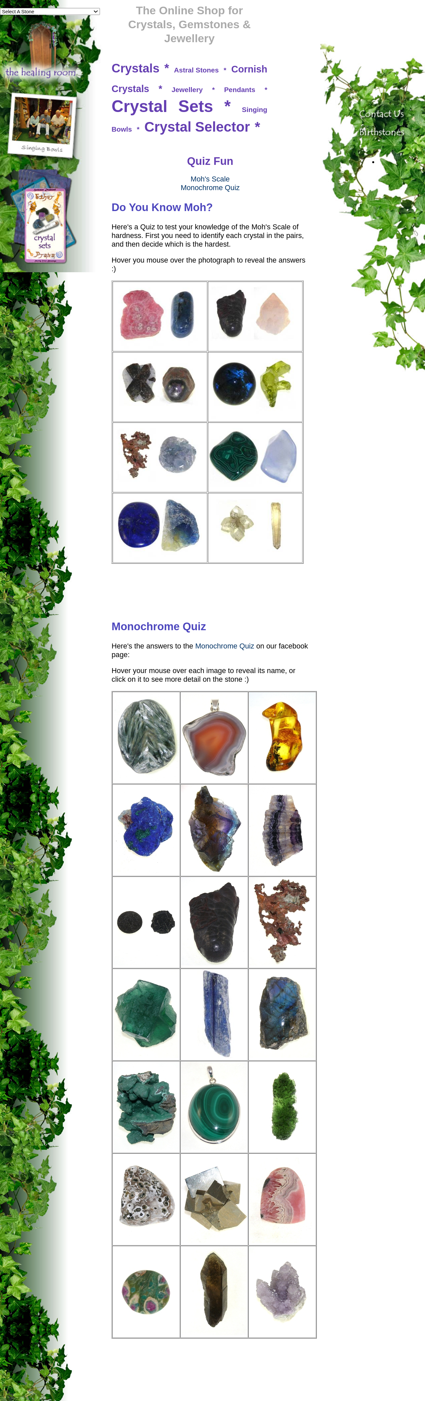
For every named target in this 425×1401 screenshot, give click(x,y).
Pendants (239, 89)
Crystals (135, 68)
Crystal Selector (197, 127)
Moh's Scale (210, 179)
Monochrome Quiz (210, 187)
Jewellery (187, 89)
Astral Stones (196, 70)
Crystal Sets (162, 106)
